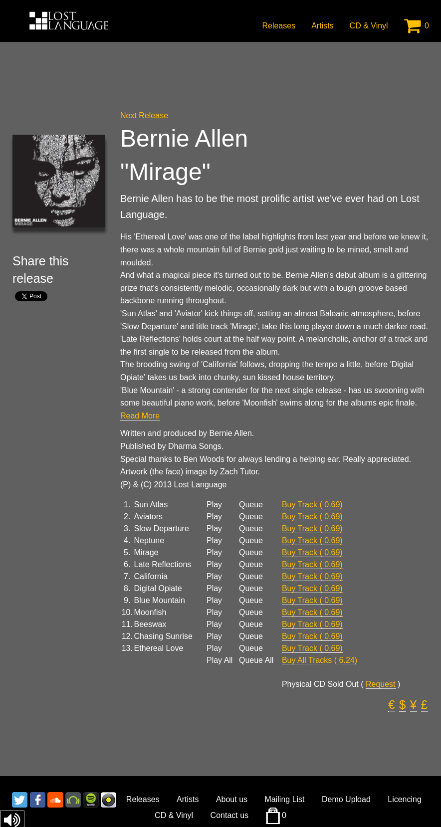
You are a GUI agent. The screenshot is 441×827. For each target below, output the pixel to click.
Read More (140, 416)
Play (214, 505)
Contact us (229, 815)
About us (231, 799)
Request (381, 684)
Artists (322, 25)
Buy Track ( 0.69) (312, 504)
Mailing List (285, 799)
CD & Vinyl (369, 25)
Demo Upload (346, 799)
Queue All (256, 660)
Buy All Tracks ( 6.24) (319, 660)
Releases (278, 25)
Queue (251, 505)
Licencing (405, 799)
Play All (219, 660)
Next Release (144, 115)
